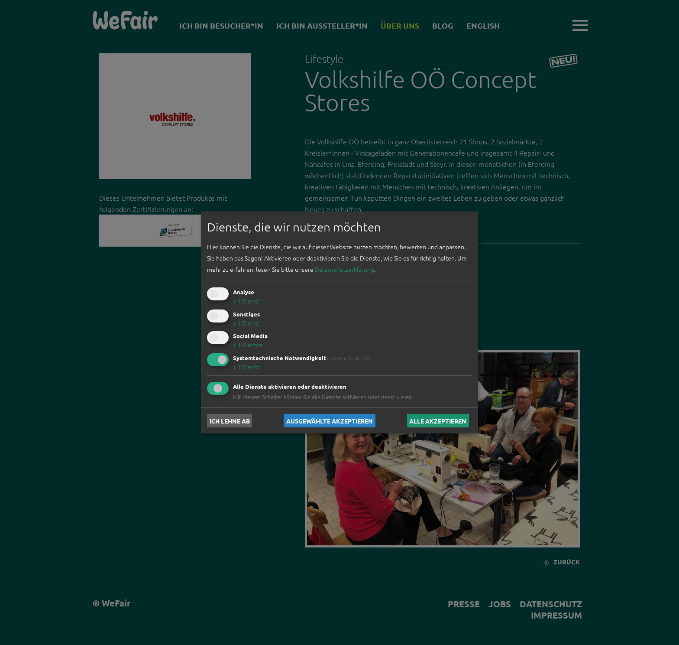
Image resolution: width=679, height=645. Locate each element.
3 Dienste (248, 344)
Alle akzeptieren (437, 420)
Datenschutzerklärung (344, 269)
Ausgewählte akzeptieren (329, 420)
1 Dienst (246, 300)
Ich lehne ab (230, 420)
